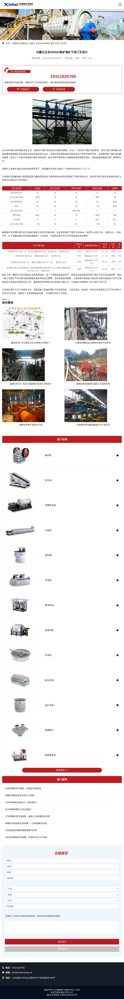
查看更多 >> (62, 770)
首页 (8, 43)
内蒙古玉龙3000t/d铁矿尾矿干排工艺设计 (48, 43)
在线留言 (23, 89)
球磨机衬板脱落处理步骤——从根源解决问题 (26, 823)
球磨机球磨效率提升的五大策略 (19, 795)
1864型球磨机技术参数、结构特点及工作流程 (26, 837)
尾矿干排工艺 (83, 168)
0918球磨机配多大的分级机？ (19, 809)
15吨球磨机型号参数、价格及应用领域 (23, 788)
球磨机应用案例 (19, 43)
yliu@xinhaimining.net (22, 972)
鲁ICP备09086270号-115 (62, 992)
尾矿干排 (17, 157)
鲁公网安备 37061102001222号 (62, 995)
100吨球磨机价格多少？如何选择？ (21, 802)
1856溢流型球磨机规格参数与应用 (21, 830)
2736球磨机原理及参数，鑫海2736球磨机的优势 (27, 816)
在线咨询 (59, 89)
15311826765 (63, 76)
